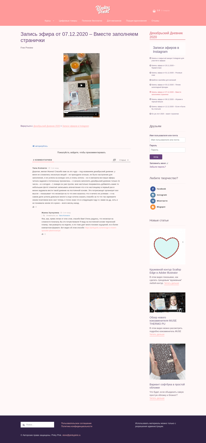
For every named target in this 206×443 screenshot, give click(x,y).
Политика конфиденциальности (76, 426)
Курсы (48, 21)
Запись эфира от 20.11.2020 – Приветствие (163, 66)
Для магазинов (114, 21)
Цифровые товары (68, 21)
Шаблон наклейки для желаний (164, 80)
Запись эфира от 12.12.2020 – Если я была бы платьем (168, 108)
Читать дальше (171, 283)
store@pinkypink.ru (71, 435)
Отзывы (155, 21)
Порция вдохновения (136, 21)
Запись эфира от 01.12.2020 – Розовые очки (167, 74)
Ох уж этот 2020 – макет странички (165, 114)
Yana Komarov (64, 215)
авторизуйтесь (40, 146)
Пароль (153, 145)
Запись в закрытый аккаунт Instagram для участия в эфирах (168, 59)
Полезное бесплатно (92, 21)
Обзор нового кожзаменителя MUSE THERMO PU (163, 320)
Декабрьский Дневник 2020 (47, 126)
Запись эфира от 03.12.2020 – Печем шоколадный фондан (166, 86)
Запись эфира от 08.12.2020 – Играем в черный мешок (167, 100)
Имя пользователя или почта (164, 135)
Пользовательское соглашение (76, 423)
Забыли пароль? (158, 167)
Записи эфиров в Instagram (75, 126)
